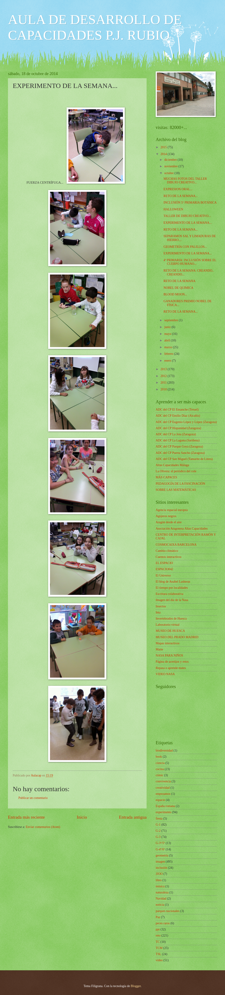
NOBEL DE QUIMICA (178, 287)
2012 (164, 376)
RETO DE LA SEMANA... (180, 196)
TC (158, 942)
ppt (158, 929)
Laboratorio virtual (168, 624)
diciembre (171, 159)
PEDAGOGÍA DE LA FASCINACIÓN (180, 483)
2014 (164, 154)
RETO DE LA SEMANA (179, 281)
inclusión (161, 867)
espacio (160, 800)
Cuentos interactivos (168, 557)
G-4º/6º (160, 849)
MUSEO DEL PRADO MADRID (177, 637)
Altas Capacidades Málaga (172, 465)
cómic (159, 775)
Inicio (82, 817)
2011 (164, 382)
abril (167, 340)
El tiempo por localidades (172, 587)
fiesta (159, 818)
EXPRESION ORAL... (177, 189)
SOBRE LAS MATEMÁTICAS (176, 489)
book (159, 756)
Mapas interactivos (168, 643)
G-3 (158, 837)
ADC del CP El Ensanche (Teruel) (177, 409)
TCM (159, 948)
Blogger (136, 986)
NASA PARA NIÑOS (169, 655)
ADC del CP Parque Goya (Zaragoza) (179, 446)
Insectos (161, 606)
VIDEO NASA (165, 674)
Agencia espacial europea (172, 510)
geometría (162, 855)
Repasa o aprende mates (171, 668)
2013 (164, 369)
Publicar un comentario (33, 798)
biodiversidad (164, 750)
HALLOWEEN (173, 209)
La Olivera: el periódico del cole (176, 471)
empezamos (163, 794)
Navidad (161, 898)
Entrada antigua (133, 817)
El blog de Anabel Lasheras (173, 581)
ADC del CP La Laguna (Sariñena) (178, 440)
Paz (158, 917)
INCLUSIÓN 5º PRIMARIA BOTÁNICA (190, 202)
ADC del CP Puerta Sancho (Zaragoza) (180, 453)
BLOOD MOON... (175, 294)
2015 (164, 147)
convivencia (163, 781)
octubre (169, 173)
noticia (160, 904)
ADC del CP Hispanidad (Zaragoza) (178, 428)
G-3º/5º (160, 843)
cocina (160, 769)
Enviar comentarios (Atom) (43, 827)
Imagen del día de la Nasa (172, 600)
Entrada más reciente (26, 817)
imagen (160, 861)
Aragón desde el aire (169, 522)
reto (158, 935)
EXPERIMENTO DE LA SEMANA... (187, 222)
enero (168, 360)
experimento (163, 812)
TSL (158, 954)
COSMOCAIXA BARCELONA (176, 544)
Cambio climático (167, 550)
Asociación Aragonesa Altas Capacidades (182, 528)
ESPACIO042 (164, 569)
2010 (164, 389)
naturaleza (162, 892)
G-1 (158, 824)
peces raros (163, 923)
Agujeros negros (166, 516)
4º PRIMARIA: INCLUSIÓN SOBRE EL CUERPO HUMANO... (189, 262)
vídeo (159, 960)
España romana (165, 806)
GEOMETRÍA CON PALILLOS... (185, 246)
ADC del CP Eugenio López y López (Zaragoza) (186, 422)
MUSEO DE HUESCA (170, 631)
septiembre (171, 320)
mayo (168, 334)
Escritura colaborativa (169, 594)
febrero (169, 353)
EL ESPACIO (164, 563)
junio (168, 327)
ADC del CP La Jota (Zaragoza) (176, 434)
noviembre (171, 166)
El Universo (163, 575)
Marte (159, 649)
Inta (158, 612)
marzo (168, 347)
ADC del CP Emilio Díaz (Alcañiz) (178, 415)
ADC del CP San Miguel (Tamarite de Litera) (184, 459)
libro (159, 880)
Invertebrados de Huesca (171, 618)
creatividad (163, 787)
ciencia (160, 763)
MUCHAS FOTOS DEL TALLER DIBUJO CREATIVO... (185, 180)
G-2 (158, 830)
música (160, 886)
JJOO (159, 874)
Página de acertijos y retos (172, 661)
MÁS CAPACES (166, 477)
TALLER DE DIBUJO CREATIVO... (187, 216)
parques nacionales (168, 911)
